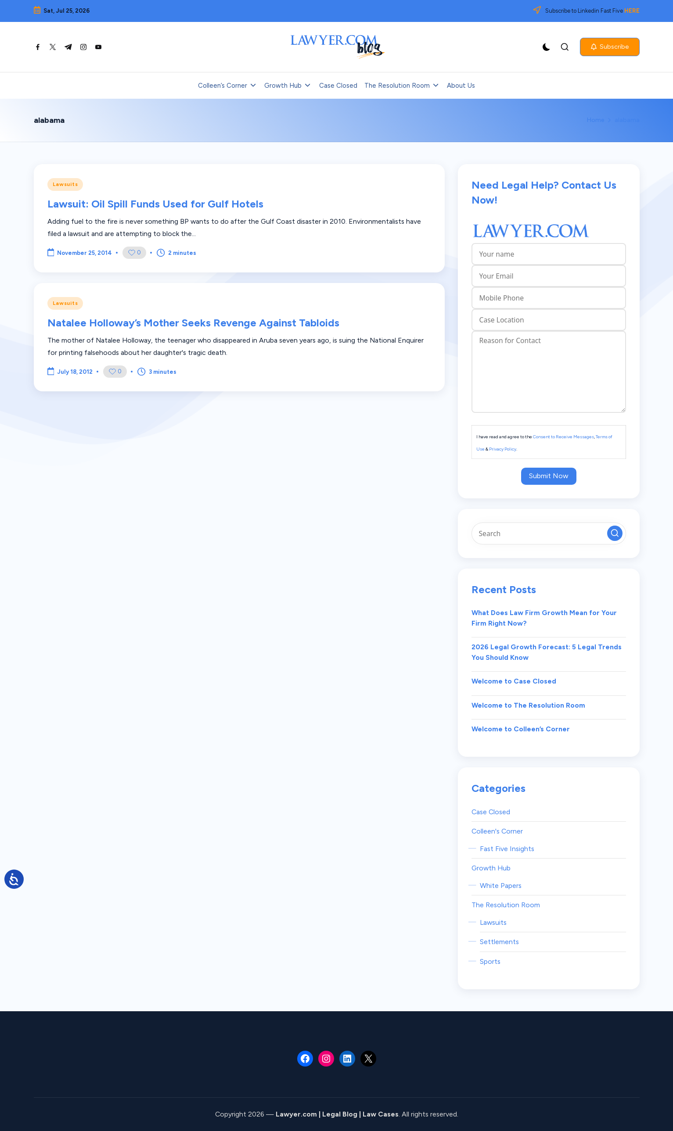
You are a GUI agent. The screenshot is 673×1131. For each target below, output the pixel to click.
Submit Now (549, 476)
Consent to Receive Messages (563, 437)
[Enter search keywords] (548, 533)
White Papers (501, 885)
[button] (610, 47)
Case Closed (490, 812)
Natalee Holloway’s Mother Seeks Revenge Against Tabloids (193, 322)
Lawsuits (65, 184)
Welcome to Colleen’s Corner (520, 729)
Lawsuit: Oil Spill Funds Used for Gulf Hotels (155, 203)
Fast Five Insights (507, 849)
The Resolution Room (505, 905)
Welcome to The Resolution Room (528, 705)
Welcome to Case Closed (513, 681)
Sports (490, 961)
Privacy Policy (502, 449)
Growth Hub (491, 868)
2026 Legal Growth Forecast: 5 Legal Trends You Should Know (546, 652)
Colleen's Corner (497, 831)
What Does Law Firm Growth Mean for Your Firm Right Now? (544, 617)
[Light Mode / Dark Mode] (546, 47)
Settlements (499, 942)
